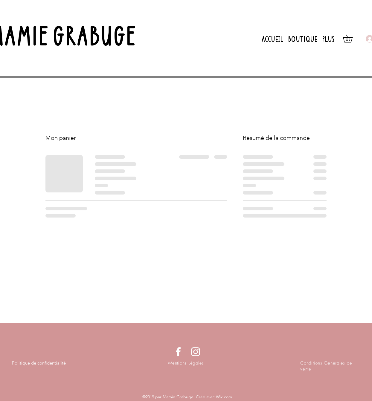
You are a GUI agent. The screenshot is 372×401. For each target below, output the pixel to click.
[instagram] (196, 352)
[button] (351, 38)
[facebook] (178, 352)
